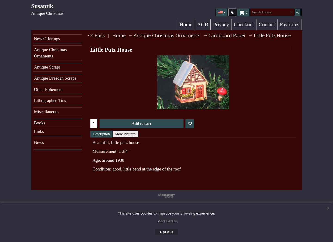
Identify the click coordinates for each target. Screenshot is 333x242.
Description (101, 134)
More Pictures (125, 134)
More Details (167, 221)
